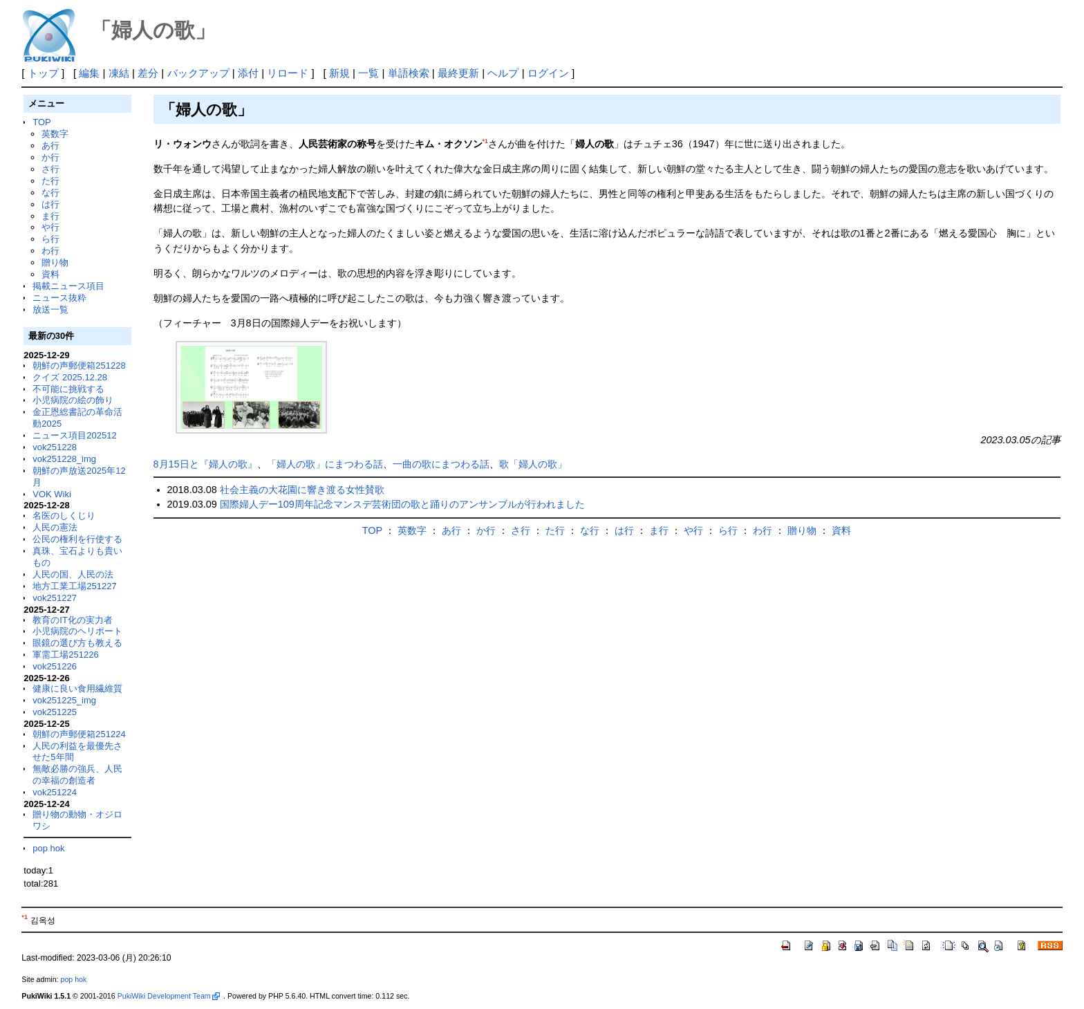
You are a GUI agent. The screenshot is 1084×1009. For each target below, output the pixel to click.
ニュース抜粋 (59, 298)
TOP (41, 122)
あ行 (50, 145)
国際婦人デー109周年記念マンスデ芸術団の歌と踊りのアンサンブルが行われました (402, 504)
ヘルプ (502, 73)
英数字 (54, 134)
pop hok (48, 848)
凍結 (119, 73)
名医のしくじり (63, 515)
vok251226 (54, 666)
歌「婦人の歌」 (533, 464)
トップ (43, 73)
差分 (148, 73)
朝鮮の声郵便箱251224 (78, 734)
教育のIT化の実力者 (72, 620)
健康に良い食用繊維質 (77, 688)
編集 (89, 73)
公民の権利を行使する (77, 539)
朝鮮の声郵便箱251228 (78, 365)
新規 (339, 73)
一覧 (368, 73)
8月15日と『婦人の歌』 (205, 464)
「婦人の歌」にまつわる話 (325, 464)
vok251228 (54, 447)
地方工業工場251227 (74, 586)
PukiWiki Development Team (169, 996)
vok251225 (54, 712)
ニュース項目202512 (74, 435)
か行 (50, 157)
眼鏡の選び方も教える (77, 643)
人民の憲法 (54, 527)
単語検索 (408, 73)
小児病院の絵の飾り (72, 400)
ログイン (548, 73)
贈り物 (54, 262)
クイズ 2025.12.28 (69, 377)
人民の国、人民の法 (72, 574)
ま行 (50, 216)
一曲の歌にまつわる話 (441, 464)
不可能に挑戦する (68, 389)
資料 (50, 274)
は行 (50, 204)
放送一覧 (50, 309)
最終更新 (458, 73)
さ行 (50, 169)
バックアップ (198, 73)
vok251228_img (64, 459)
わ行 (50, 251)
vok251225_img (64, 700)
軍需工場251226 (65, 654)
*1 (485, 141)
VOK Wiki (51, 494)
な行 (50, 192)
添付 (248, 73)
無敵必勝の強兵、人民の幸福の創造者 (77, 774)
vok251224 (54, 792)
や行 (50, 227)
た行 (50, 181)
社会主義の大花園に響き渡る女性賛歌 (302, 489)
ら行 (50, 239)
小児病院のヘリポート (77, 631)
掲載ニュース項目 (68, 286)
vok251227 (54, 598)
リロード (287, 73)
